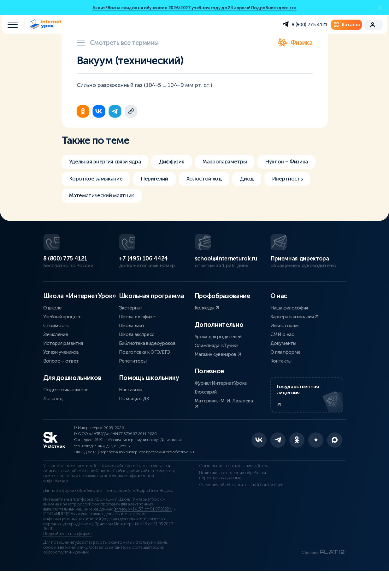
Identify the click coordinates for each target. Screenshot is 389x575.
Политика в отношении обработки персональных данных (228, 479)
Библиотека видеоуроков (147, 342)
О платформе (285, 351)
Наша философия (289, 307)
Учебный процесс (62, 316)
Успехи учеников (61, 351)
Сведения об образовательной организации (237, 488)
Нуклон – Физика (91, 179)
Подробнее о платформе (67, 537)
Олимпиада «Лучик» (217, 344)
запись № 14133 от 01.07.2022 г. (143, 513)
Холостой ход (275, 179)
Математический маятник (188, 197)
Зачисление (55, 333)
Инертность (119, 197)
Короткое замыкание (161, 179)
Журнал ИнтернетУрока (221, 382)
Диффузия (178, 162)
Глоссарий (206, 391)
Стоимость (56, 324)
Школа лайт (132, 324)
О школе (52, 307)
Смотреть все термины (118, 42)
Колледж (207, 307)
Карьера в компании (294, 316)
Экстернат (131, 307)
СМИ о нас (282, 333)
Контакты (281, 360)
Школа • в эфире (137, 316)
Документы (283, 342)
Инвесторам (284, 324)
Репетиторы (133, 360)
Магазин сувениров (218, 353)
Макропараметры (234, 162)
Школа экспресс (137, 333)
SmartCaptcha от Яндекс (150, 494)
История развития (63, 342)
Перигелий (223, 179)
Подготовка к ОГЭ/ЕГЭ (145, 351)
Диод (76, 197)
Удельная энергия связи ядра (107, 162)
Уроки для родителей (218, 336)
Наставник (130, 389)
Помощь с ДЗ (134, 398)
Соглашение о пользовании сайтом (229, 470)
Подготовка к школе (66, 389)
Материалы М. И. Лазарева (224, 402)
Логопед (53, 398)
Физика (295, 42)
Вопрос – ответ (61, 360)
